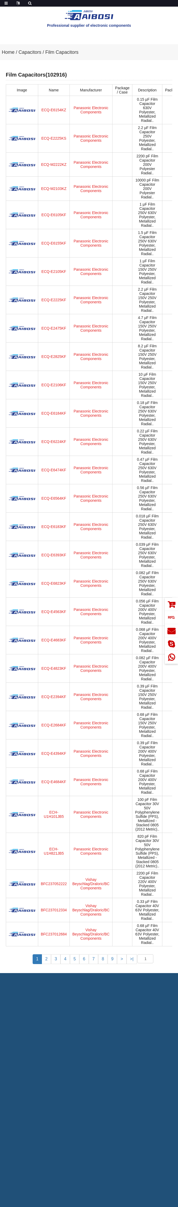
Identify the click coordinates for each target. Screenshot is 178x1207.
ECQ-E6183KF (53, 527)
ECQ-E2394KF (53, 697)
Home (8, 52)
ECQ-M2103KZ (54, 189)
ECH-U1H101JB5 (54, 814)
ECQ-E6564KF (53, 498)
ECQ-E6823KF (53, 583)
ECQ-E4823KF (53, 668)
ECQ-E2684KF (53, 725)
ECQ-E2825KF (53, 356)
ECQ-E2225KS (53, 138)
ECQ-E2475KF (53, 328)
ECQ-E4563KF (53, 612)
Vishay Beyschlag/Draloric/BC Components (91, 883)
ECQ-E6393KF (53, 555)
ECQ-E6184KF (53, 413)
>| (132, 959)
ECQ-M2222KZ (54, 164)
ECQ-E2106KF (53, 385)
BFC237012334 (54, 910)
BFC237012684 (54, 934)
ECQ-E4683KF (53, 640)
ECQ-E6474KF (53, 470)
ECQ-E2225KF (53, 300)
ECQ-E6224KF (53, 442)
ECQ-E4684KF (53, 782)
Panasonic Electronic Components (90, 110)
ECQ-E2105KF (53, 271)
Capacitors (30, 52)
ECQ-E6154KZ (53, 110)
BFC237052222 (54, 884)
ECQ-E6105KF (53, 215)
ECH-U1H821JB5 (54, 851)
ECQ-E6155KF (53, 243)
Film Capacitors (62, 52)
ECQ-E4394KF (53, 753)
